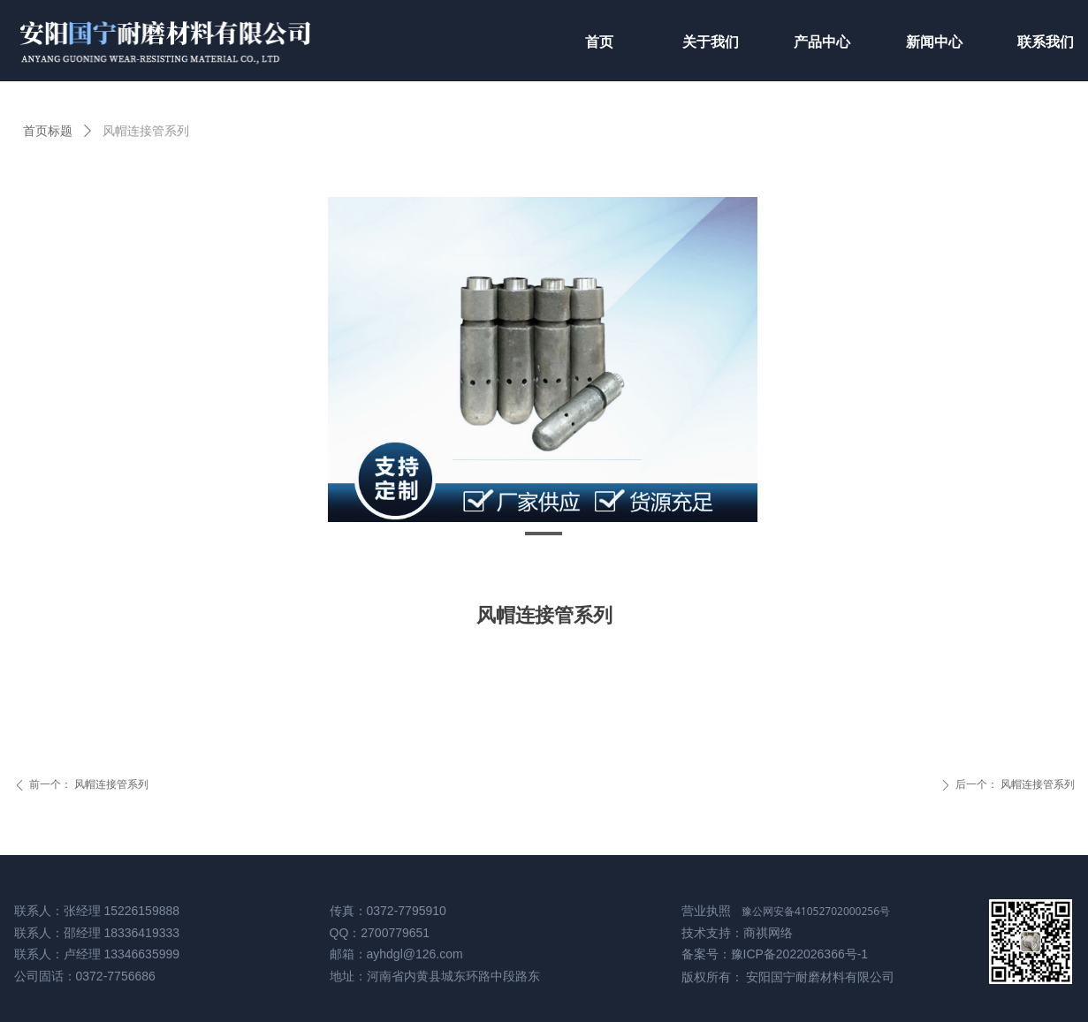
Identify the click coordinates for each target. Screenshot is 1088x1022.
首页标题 (47, 131)
